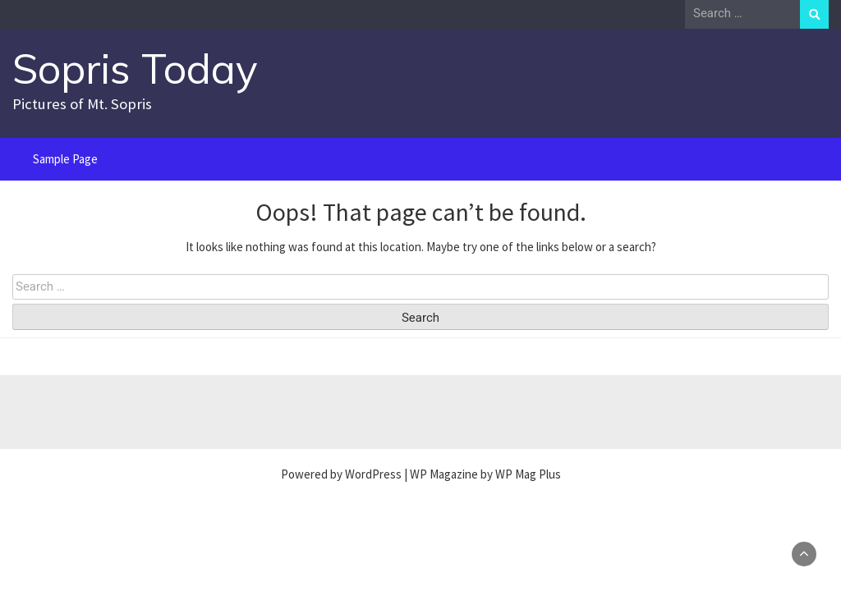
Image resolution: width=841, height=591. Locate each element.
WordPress (373, 474)
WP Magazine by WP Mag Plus (485, 474)
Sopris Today (135, 68)
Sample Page (65, 159)
